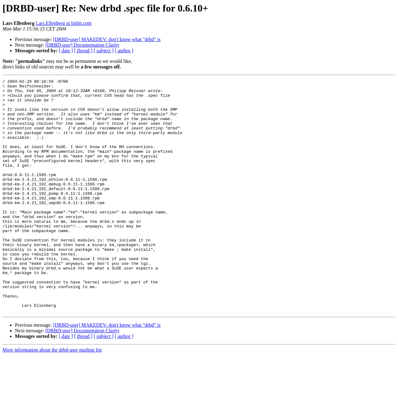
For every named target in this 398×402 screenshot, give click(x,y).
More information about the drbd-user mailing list (52, 396)
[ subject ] (104, 50)
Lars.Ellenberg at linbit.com (63, 23)
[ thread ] (83, 50)
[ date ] (66, 50)
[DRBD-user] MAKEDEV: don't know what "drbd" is (107, 39)
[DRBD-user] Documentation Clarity (82, 45)
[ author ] (124, 50)
